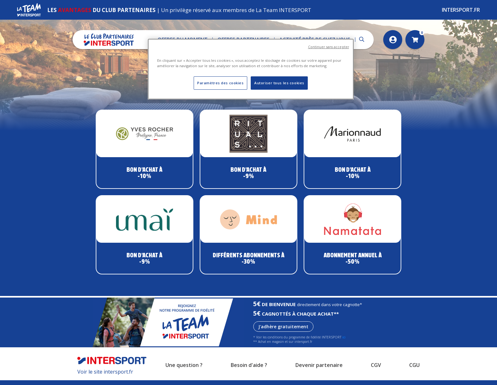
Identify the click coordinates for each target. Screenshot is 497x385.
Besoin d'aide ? (249, 370)
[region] (251, 69)
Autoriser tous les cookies (279, 82)
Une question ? (184, 370)
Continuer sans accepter (328, 47)
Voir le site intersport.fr (105, 376)
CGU (414, 370)
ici (343, 342)
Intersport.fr (461, 9)
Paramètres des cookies (220, 82)
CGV (376, 370)
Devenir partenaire (319, 370)
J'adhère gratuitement (283, 332)
